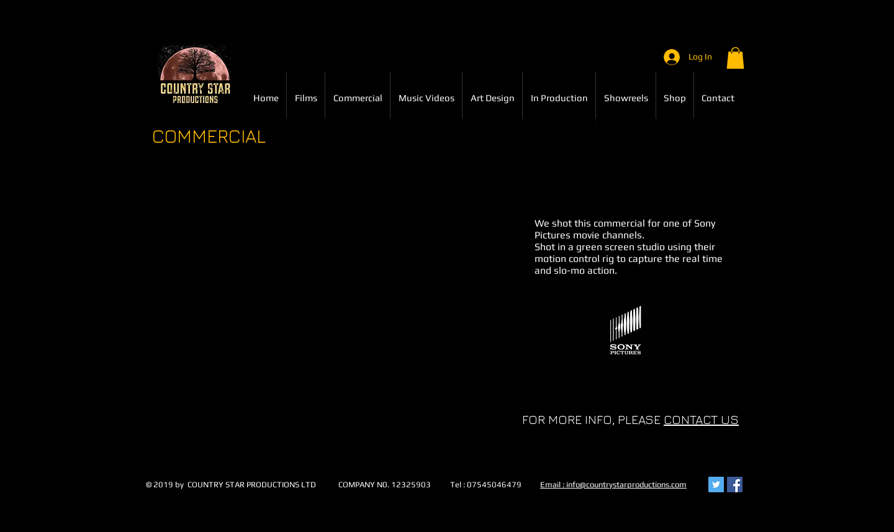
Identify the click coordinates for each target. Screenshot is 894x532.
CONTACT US (701, 419)
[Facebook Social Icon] (735, 484)
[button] (735, 58)
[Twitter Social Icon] (716, 484)
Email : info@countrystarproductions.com (613, 484)
